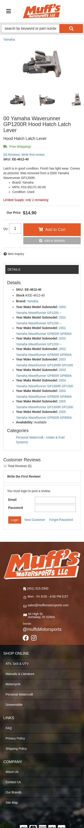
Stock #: (22, 295)
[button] (42, 28)
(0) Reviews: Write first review (23, 154)
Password (15, 507)
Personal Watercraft (29, 437)
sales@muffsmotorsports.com (48, 605)
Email (12, 499)
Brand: (21, 301)
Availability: (24, 422)
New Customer (34, 520)
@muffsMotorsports (42, 629)
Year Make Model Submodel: (37, 307)
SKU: (7, 159)
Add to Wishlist (54, 240)
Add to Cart (55, 229)
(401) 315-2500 (37, 588)
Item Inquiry (16, 254)
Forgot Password (61, 520)
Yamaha (9, 39)
